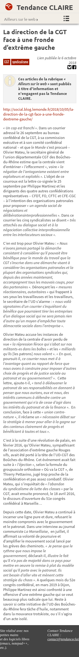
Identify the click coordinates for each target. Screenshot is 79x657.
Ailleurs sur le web (21, 19)
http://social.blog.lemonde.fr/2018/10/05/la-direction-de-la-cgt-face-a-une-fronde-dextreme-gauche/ (38, 114)
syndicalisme (20, 61)
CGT (6, 61)
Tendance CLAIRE (45, 7)
